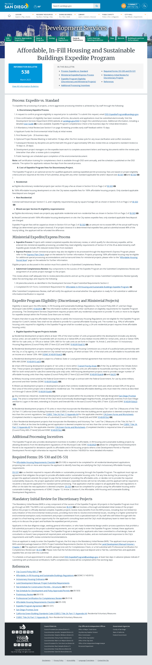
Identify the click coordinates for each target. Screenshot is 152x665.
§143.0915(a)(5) (51, 381)
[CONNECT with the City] (130, 6)
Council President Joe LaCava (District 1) (56, 629)
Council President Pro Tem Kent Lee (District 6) (59, 643)
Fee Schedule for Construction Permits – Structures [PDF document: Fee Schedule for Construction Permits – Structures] (39, 587)
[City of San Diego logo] (17, 5)
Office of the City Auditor (86, 638)
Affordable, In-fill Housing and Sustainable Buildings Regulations (45, 575)
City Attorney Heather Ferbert (88, 632)
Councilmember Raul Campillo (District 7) (57, 646)
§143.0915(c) (103, 417)
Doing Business (67, 14)
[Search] (72, 6)
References (109, 81)
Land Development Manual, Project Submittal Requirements (42, 583)
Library (89, 14)
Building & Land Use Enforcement (136, 39)
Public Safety (112, 14)
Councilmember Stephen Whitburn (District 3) (58, 635)
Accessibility (71, 660)
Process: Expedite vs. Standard (74, 71)
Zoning (52, 38)
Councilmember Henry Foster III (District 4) (57, 638)
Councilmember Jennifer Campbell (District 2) (58, 632)
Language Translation (86, 660)
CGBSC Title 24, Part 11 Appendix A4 (62, 414)
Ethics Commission (84, 635)
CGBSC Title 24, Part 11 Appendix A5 (32, 617)
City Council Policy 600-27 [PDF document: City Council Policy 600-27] (27, 571)
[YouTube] (20, 632)
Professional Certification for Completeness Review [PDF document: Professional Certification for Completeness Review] (39, 598)
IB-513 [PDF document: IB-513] (69, 507)
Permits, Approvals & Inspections (23, 39)
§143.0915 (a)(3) (34, 361)
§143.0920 (91, 444)
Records (121, 38)
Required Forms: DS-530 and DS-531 (120, 71)
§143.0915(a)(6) (45, 391)
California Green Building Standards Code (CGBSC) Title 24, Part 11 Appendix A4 (51, 613)
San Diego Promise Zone (27, 609)
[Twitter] (17, 632)
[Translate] (144, 5)
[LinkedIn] (31, 632)
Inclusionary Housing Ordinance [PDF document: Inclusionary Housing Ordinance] (30, 579)
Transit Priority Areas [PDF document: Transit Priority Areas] (87, 366)
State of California (118, 632)
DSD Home (8, 39)
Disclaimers (46, 660)
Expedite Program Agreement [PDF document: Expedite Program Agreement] (29, 606)
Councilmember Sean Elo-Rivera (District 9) (57, 652)
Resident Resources (46, 14)
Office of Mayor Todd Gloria (87, 629)
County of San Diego (119, 629)
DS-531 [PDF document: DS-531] (15, 472)
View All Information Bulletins (25, 86)
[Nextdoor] (28, 632)
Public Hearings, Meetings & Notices (95, 39)
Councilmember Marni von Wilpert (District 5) (58, 640)
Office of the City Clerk (85, 640)
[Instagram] (24, 632)
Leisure (24, 14)
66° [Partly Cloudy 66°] (37, 6)
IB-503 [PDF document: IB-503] (133, 174)
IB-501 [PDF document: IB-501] (121, 174)
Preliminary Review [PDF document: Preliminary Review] (24, 594)
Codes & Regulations (63, 39)
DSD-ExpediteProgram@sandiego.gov (121, 114)
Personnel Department (85, 646)
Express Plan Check (35, 254)
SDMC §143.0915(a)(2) (52, 354)
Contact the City (103, 660)
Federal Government (119, 635)
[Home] (9, 15)
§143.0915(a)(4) (96, 374)
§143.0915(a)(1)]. (78, 344)
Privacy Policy (58, 660)
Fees (112, 38)
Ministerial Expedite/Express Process (77, 75)
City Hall (136, 14)
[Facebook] (13, 632)
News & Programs (40, 39)
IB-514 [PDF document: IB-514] (39, 550)
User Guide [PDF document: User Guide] (28, 124)
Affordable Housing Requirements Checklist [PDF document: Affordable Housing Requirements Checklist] (35, 462)
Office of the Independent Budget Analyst (91, 643)
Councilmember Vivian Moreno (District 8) (57, 649)
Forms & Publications (78, 39)
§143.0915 (38, 308)
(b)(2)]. (113, 374)
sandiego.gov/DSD (71, 121)
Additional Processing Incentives (75, 85)
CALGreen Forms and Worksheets (118, 414)
